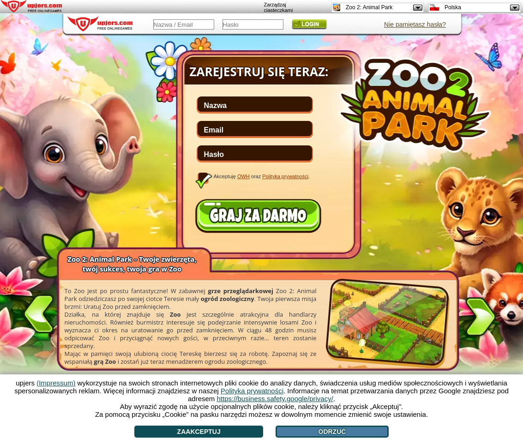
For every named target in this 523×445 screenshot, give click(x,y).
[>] (480, 318)
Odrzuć (332, 431)
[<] (38, 312)
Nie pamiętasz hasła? (415, 24)
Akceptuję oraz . (262, 176)
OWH (243, 176)
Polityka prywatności (285, 176)
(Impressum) (55, 383)
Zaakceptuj (199, 431)
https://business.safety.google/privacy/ (275, 399)
